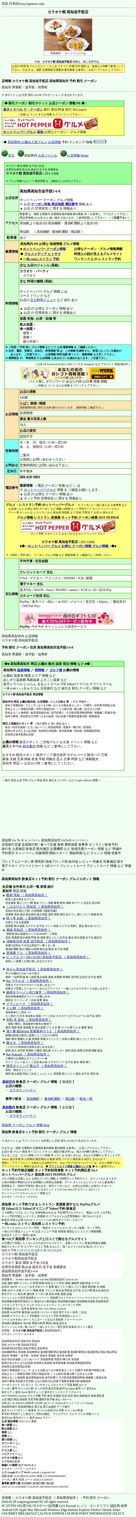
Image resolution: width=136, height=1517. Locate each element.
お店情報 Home (75, 155)
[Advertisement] (27, 807)
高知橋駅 (32, 1098)
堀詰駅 (70, 1098)
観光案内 (29, 746)
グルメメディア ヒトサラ (42, 254)
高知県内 (8, 1107)
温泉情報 (23, 670)
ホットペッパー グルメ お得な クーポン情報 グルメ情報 (68, 546)
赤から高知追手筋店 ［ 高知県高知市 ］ (35, 969)
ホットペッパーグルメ (40, 489)
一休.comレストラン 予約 (41, 259)
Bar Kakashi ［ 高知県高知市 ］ (28, 1054)
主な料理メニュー (43, 300)
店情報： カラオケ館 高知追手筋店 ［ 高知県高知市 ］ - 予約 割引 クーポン (56, 1497)
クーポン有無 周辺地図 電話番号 (54, 204)
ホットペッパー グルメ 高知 (23, 132)
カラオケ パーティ (22, 1090)
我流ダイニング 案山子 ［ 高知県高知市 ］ (37, 1066)
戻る (8, 155)
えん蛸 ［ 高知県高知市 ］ (25, 1008)
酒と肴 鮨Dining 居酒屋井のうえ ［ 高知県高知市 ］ (43, 1031)
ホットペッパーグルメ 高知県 (23, 1174)
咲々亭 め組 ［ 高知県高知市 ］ (28, 918)
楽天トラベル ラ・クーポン (23, 109)
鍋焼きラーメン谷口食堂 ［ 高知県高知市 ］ (38, 992)
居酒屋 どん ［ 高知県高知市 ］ (28, 953)
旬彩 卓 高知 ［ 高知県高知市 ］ (29, 1019)
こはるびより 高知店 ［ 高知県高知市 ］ (35, 906)
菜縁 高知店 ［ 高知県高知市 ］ (28, 930)
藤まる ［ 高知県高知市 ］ (25, 1043)
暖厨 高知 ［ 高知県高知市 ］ (27, 895)
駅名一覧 (86, 1098)
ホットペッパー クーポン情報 (44, 249)
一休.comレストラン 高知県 (21, 1223)
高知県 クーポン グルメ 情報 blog (25, 1125)
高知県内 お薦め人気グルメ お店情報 (34, 142)
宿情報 (39, 670)
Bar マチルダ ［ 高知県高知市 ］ (29, 981)
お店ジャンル (47, 155)
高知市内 (8, 1081)
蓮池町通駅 (52, 1098)
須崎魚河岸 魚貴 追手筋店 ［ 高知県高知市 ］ (39, 941)
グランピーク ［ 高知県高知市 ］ (30, 1004)
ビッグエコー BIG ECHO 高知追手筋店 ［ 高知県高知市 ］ (48, 957)
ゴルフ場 (55, 670)
